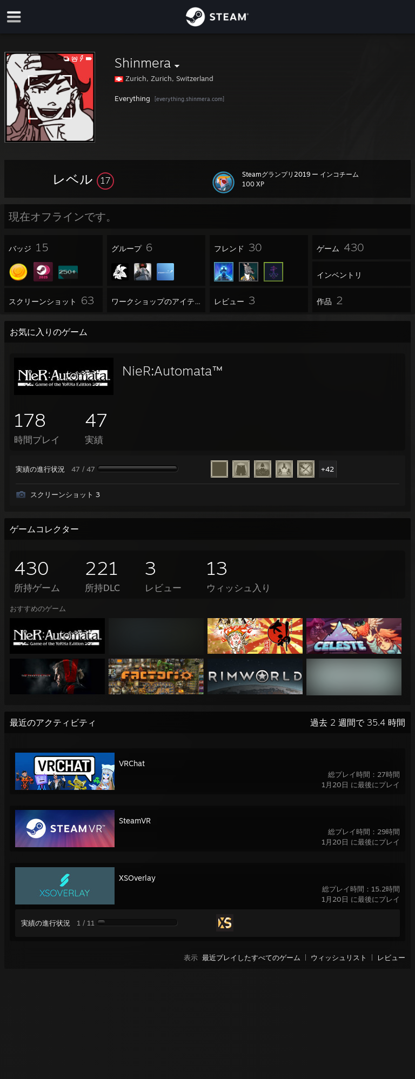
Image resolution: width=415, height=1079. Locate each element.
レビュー (391, 957)
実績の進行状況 (40, 469)
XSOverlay (137, 877)
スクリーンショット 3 (65, 494)
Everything (132, 98)
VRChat (132, 763)
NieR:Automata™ (172, 371)
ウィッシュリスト (339, 957)
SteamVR (135, 820)
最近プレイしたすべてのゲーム (251, 957)
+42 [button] (327, 469)
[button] (83, 179)
